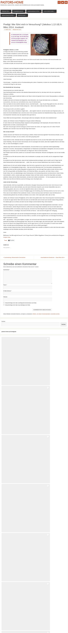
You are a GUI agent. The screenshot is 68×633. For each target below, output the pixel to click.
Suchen (3, 321)
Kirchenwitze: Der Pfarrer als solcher (11, 608)
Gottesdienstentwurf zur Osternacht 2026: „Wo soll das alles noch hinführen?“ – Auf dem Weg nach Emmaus (28, 581)
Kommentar (6, 269)
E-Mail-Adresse (7, 291)
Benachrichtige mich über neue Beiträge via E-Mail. (17, 305)
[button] (18, 353)
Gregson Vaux (6, 237)
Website (5, 297)
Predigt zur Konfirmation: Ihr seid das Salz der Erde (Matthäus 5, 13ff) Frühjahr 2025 (22, 610)
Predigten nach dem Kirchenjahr (10, 603)
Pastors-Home (11, 2)
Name (5, 285)
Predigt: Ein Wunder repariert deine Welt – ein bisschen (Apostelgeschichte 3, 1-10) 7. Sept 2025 (25, 588)
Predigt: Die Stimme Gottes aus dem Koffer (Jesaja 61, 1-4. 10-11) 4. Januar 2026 (22, 586)
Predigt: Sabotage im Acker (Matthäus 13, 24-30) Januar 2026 (17, 584)
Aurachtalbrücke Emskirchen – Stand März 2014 (52, 257)
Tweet (5, 240)
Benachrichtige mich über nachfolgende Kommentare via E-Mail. (21, 303)
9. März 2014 (7, 29)
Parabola (35, 626)
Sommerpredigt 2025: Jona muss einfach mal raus (14, 591)
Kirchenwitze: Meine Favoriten (9, 605)
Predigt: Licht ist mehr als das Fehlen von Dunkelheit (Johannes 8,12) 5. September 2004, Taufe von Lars (27, 612)
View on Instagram (34, 536)
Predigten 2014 (17, 29)
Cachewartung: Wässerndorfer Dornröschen (14, 257)
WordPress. (42, 626)
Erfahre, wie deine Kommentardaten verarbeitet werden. (46, 314)
